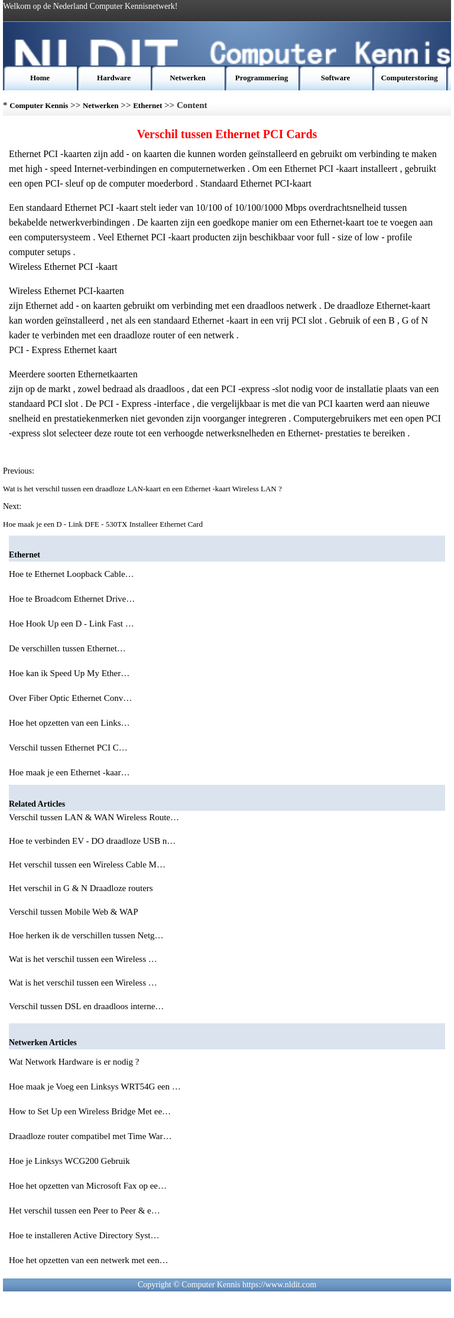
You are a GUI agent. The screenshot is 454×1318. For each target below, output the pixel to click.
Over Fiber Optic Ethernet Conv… (70, 698)
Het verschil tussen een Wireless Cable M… (87, 864)
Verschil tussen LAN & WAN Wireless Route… (94, 817)
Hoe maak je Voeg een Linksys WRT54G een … (95, 1086)
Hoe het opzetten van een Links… (69, 722)
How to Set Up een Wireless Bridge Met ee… (90, 1111)
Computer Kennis (38, 105)
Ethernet (147, 105)
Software (336, 77)
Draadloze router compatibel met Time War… (90, 1136)
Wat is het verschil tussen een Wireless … (83, 959)
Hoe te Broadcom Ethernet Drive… (72, 598)
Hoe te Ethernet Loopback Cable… (71, 574)
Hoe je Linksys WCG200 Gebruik (70, 1161)
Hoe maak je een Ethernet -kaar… (69, 772)
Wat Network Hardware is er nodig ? (75, 1061)
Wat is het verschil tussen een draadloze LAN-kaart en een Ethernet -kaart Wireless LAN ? (143, 488)
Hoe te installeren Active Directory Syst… (84, 1235)
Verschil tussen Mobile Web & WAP (74, 911)
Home (40, 77)
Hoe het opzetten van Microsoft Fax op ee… (88, 1185)
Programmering (261, 77)
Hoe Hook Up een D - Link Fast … (71, 623)
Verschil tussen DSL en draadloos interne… (86, 1006)
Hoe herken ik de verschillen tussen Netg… (86, 935)
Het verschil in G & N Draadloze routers (82, 888)
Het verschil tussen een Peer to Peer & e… (84, 1210)
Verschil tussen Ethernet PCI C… (68, 747)
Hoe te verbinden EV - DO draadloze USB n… (92, 841)
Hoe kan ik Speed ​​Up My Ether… (69, 673)
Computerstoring (409, 77)
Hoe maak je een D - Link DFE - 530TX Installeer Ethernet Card (104, 524)
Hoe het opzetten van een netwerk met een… (88, 1260)
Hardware (114, 77)
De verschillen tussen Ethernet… (67, 648)
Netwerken (188, 77)
